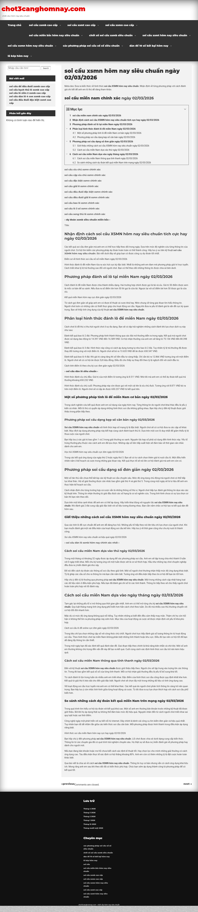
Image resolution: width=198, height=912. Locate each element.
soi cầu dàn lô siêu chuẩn (81, 371)
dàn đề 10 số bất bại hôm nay (148, 45)
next (187, 783)
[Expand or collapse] (185, 109)
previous (68, 783)
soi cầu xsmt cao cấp (81, 25)
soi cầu (87, 869)
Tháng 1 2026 (89, 822)
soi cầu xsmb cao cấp (43, 25)
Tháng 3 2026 (90, 814)
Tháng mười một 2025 (93, 830)
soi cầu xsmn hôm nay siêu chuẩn (30, 45)
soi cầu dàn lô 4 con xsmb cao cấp (29, 96)
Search (46, 68)
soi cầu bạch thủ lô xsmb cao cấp (29, 89)
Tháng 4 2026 (90, 810)
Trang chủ (14, 25)
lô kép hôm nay (18, 56)
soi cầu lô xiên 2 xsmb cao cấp (27, 93)
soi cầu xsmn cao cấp (119, 25)
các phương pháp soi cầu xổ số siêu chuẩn (91, 45)
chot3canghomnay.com (58, 8)
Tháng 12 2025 (90, 826)
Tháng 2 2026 (90, 818)
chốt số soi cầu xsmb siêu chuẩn (111, 35)
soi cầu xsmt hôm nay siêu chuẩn (164, 35)
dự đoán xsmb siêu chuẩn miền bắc (87, 219)
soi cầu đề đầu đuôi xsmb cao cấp (29, 86)
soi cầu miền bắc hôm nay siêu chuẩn (54, 35)
